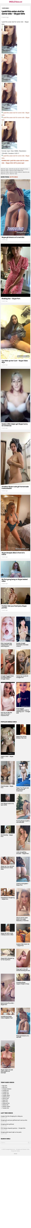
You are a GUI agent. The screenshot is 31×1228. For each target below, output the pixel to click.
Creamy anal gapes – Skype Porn (22, 884)
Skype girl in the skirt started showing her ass (23, 969)
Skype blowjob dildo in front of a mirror (13, 554)
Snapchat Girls (6, 1103)
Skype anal (5, 169)
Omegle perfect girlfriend (7, 1124)
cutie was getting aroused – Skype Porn (22, 852)
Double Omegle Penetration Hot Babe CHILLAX (22, 644)
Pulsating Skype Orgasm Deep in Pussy (22, 983)
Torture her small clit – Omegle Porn (22, 676)
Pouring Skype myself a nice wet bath (23, 821)
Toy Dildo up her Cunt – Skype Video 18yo (15, 361)
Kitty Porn (4, 1087)
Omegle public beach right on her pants (11, 1132)
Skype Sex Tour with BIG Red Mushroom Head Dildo (7, 867)
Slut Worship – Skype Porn (7, 835)
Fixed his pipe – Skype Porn (7, 786)
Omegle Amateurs (6, 1089)
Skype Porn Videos (16, 172)
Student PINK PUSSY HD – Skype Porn (22, 944)
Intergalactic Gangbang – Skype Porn (8, 898)
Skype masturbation (16, 170)
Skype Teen (14, 174)
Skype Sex (26, 172)
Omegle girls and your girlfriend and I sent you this (14, 1120)
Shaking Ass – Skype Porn (11, 299)
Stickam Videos (6, 1106)
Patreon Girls (5, 1098)
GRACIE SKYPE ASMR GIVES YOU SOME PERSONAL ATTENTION (22, 919)
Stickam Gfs (5, 1105)
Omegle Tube (5, 1093)
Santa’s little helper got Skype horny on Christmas (15, 425)
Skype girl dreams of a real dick (13, 237)
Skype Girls (5, 170)
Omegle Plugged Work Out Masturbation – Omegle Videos (7, 677)
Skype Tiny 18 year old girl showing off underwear (22, 789)
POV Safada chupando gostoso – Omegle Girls (13, 1128)
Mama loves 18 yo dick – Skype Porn (8, 1003)
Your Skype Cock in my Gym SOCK (7, 804)
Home (15, 1153)
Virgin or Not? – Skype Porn (7, 757)
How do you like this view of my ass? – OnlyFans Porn (6, 714)
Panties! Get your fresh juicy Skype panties (14, 607)
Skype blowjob (15, 169)
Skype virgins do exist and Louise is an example (7, 1071)
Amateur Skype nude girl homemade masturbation (15, 487)
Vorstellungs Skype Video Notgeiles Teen (7, 1017)
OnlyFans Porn (5, 1097)
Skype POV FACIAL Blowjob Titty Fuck (21, 737)
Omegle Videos (6, 1095)
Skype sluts (5, 174)
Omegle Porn (5, 1092)
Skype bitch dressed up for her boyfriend (7, 959)
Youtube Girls (5, 1108)
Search (28, 1143)
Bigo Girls (4, 1085)
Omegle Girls (5, 1090)
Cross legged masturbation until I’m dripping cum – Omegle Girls (23, 711)
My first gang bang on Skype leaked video (15, 580)
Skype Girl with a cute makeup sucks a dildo (7, 934)
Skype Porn (5, 172)
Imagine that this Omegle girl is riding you (12, 1116)
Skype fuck (24, 169)
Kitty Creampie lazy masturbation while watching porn (6, 644)
